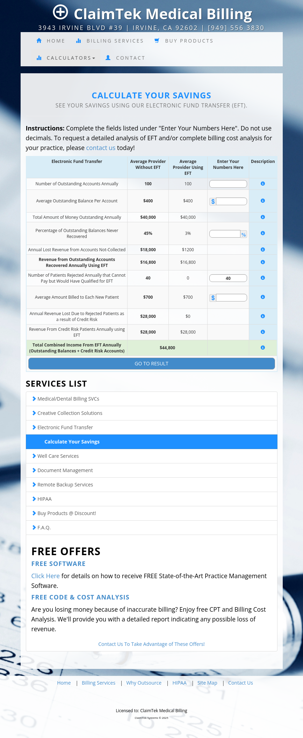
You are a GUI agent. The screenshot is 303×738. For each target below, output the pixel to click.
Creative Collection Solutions (66, 413)
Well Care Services (55, 456)
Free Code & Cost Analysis (80, 597)
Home (51, 40)
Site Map (207, 682)
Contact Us (240, 682)
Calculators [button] (65, 57)
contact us (101, 147)
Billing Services (110, 40)
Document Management (62, 470)
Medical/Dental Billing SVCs (65, 398)
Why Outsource (143, 682)
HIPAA (41, 498)
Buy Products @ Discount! (63, 513)
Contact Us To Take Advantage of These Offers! (151, 644)
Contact (126, 57)
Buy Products (184, 40)
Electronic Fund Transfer (62, 427)
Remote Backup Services (62, 484)
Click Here (45, 576)
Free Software (58, 563)
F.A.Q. (41, 527)
